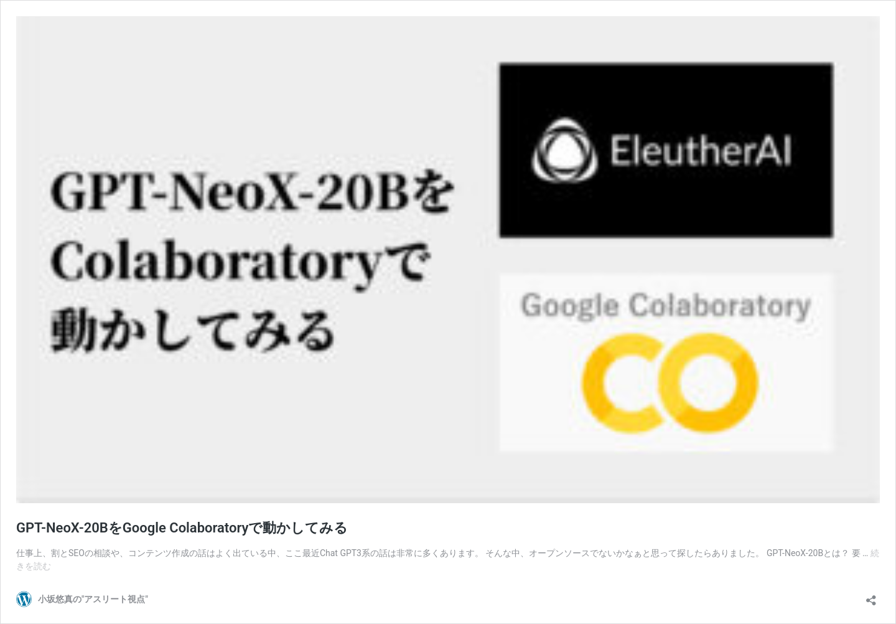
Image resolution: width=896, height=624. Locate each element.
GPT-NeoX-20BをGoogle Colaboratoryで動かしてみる (182, 528)
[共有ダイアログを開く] (871, 596)
